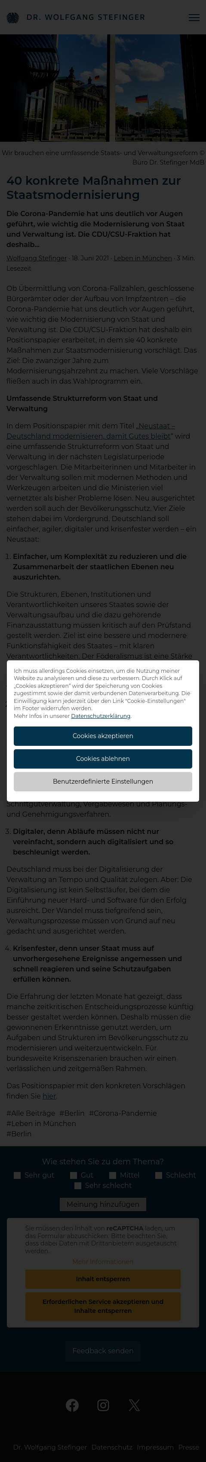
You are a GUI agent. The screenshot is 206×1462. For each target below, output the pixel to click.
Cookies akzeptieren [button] (103, 736)
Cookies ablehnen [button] (103, 759)
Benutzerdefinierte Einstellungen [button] (103, 781)
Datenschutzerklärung (100, 716)
